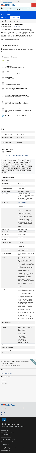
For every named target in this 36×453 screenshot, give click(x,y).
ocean (3, 168)
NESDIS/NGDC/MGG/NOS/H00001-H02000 (18, 155)
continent (28, 160)
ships (3, 170)
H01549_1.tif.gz (8, 83)
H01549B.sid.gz (8, 66)
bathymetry (4, 160)
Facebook (3, 381)
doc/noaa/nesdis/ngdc (18, 162)
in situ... (12, 164)
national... (14, 166)
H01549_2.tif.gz (8, 77)
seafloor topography (15, 168)
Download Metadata (9, 152)
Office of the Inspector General (8, 439)
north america (29, 166)
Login (3, 409)
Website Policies (16, 408)
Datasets (7, 17)
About (2, 408)
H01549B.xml (8, 60)
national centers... (6, 166)
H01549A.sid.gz (8, 71)
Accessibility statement (7, 432)
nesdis (18, 166)
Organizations (15, 17)
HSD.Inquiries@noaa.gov (6, 373)
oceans (8, 168)
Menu (33, 5)
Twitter (3, 378)
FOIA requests (4, 434)
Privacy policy (4, 444)
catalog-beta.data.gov (29, 8)
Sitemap (21, 408)
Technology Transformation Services (12, 426)
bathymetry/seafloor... (13, 160)
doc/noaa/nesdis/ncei (7, 162)
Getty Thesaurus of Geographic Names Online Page (16, 115)
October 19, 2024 (16, 26)
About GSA (3, 430)
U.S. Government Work (23, 51)
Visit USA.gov (4, 450)
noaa (23, 166)
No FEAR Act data (5, 437)
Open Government (8, 408)
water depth (4, 172)
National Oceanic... (13, 21)
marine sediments (25, 164)
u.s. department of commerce (12, 170)
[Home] (8, 5)
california (22, 160)
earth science (27, 162)
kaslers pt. (17, 164)
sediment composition (26, 168)
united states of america (25, 170)
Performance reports (6, 442)
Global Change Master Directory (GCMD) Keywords (16, 88)
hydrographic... (5, 164)
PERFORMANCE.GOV (28, 408)
